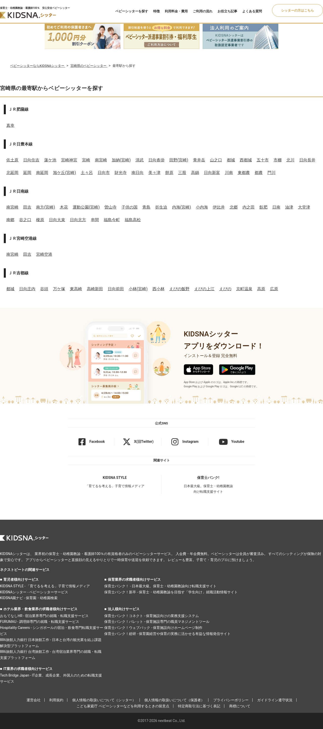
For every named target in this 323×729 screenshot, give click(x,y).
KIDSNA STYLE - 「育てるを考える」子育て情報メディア (45, 586)
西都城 (246, 160)
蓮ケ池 (50, 160)
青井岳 (199, 160)
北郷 (234, 207)
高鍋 (195, 172)
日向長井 (307, 160)
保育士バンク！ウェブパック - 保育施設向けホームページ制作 (153, 628)
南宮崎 (101, 160)
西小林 (158, 288)
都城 (231, 160)
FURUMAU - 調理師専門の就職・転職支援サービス (39, 622)
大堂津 (304, 207)
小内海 (202, 207)
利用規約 (56, 700)
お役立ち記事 (227, 11)
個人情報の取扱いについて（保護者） (174, 700)
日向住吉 (31, 160)
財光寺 (121, 172)
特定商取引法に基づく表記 (199, 706)
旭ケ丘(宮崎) (64, 172)
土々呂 (87, 172)
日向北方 (78, 219)
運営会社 (33, 700)
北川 (290, 160)
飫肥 (263, 207)
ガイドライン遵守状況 (274, 700)
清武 (140, 160)
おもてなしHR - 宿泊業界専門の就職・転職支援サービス (44, 616)
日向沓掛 (156, 160)
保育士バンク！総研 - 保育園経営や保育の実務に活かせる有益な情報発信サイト (167, 634)
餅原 (169, 172)
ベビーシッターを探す (131, 11)
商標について (239, 706)
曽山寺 (110, 207)
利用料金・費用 (176, 11)
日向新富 (212, 172)
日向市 (104, 172)
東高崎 (76, 288)
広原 (274, 288)
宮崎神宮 (69, 160)
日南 (276, 207)
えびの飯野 (179, 288)
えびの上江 (204, 288)
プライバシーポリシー (231, 700)
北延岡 (12, 172)
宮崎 (86, 160)
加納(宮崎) (121, 160)
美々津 (154, 172)
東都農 (244, 172)
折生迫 (161, 207)
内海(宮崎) (181, 207)
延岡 (27, 172)
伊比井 (219, 207)
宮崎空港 (44, 254)
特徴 (156, 11)
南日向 (137, 172)
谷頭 (44, 288)
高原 (261, 288)
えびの (225, 288)
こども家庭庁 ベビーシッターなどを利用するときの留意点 (122, 706)
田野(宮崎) (178, 160)
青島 (146, 207)
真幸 (10, 125)
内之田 (249, 207)
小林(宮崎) (138, 288)
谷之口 (25, 219)
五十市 (263, 160)
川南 (229, 172)
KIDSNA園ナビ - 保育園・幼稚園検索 (29, 598)
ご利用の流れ (202, 11)
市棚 (278, 160)
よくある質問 (252, 11)
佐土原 (12, 160)
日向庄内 (27, 288)
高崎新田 (95, 288)
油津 (289, 207)
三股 (182, 172)
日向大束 (57, 219)
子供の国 (129, 207)
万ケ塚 (59, 288)
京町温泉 (244, 288)
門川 (271, 172)
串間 (95, 219)
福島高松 (133, 219)
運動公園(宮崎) (86, 207)
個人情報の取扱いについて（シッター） (104, 700)
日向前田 (116, 288)
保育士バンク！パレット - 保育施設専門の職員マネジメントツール (156, 622)
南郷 (10, 219)
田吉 (27, 207)
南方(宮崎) (45, 207)
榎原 (40, 219)
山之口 (216, 160)
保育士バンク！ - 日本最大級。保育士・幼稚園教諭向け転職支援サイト (160, 586)
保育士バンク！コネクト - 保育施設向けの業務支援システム (151, 616)
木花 (64, 207)
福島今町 (112, 219)
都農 (259, 172)
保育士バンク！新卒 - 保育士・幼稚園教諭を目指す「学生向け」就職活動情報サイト (171, 592)
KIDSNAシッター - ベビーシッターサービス (34, 592)
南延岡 (42, 172)
